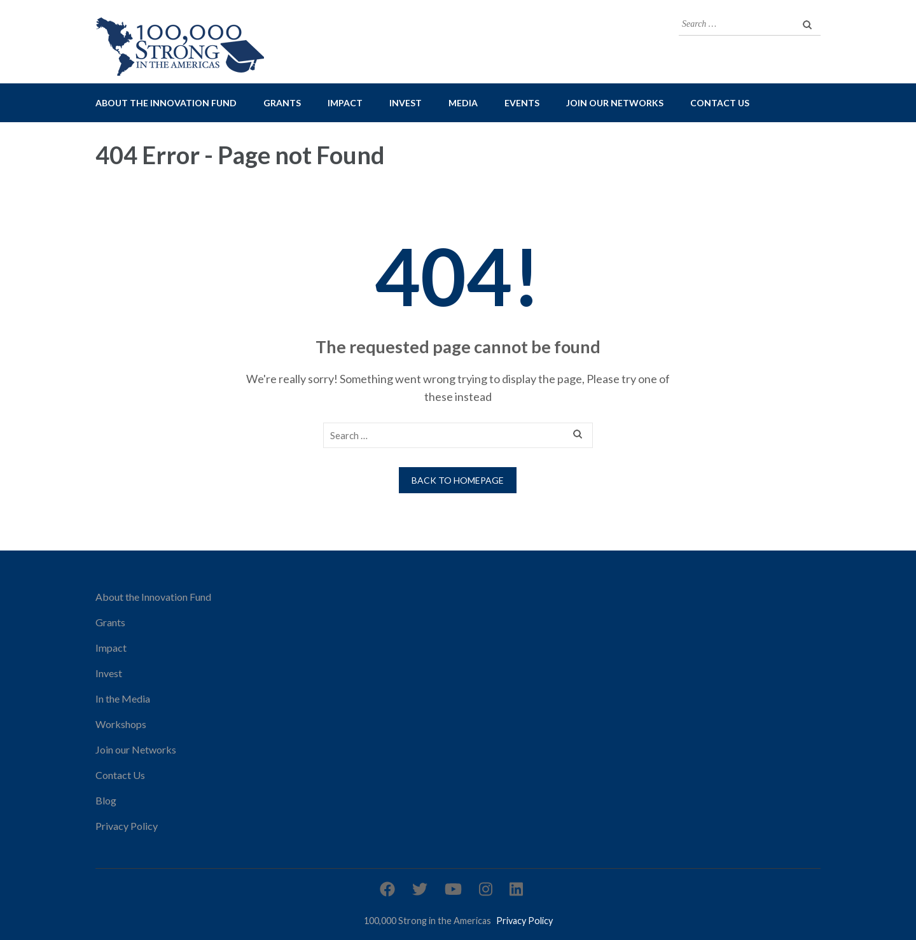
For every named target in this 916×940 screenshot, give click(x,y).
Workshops (120, 724)
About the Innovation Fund (166, 102)
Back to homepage (458, 480)
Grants (282, 102)
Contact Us (719, 102)
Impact (345, 102)
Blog (105, 800)
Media (463, 102)
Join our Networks (614, 102)
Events (521, 102)
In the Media (122, 698)
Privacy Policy (126, 826)
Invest (405, 102)
